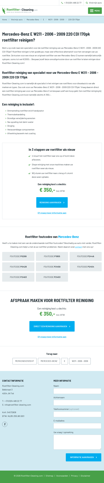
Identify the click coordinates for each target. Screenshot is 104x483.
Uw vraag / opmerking (63, 432)
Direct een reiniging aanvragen (50, 326)
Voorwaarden (62, 475)
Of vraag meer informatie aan (52, 212)
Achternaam (59, 397)
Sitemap (49, 475)
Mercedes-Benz (49, 361)
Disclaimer (85, 475)
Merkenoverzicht (24, 361)
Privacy (74, 475)
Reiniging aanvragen (50, 202)
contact (78, 246)
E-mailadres (58, 420)
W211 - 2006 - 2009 (80, 361)
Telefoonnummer (66, 409)
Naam (56, 385)
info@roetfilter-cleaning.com (18, 404)
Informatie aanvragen (82, 457)
